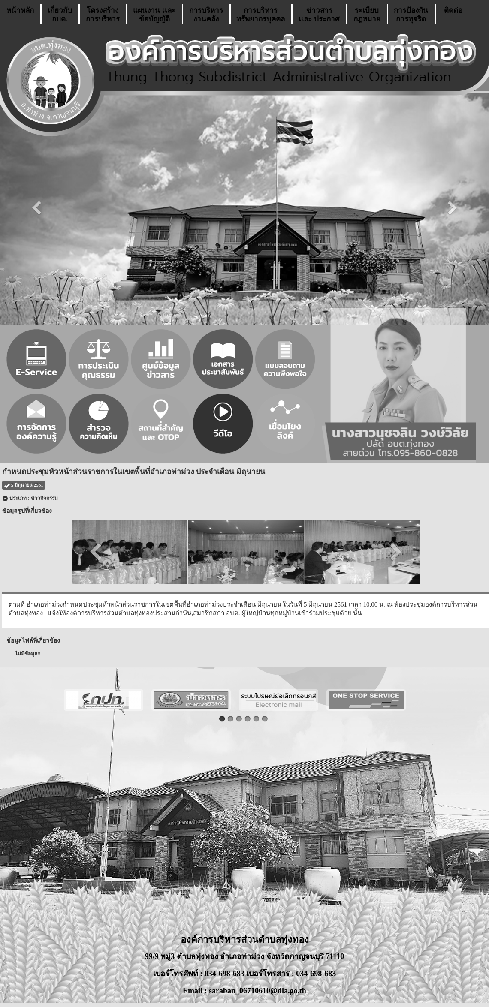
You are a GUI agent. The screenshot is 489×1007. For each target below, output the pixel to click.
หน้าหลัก (20, 14)
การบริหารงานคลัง (206, 14)
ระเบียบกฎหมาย (366, 14)
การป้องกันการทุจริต (411, 14)
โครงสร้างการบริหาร (103, 14)
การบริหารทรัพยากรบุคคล (260, 14)
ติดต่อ (453, 14)
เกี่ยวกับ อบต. (60, 14)
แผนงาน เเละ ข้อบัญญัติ (154, 14)
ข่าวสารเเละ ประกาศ (319, 14)
